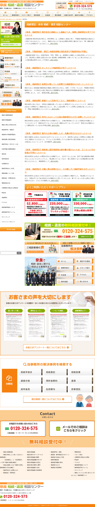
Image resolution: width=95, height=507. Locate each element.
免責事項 (4, 197)
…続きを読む (53, 43)
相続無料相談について (8, 207)
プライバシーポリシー (8, 222)
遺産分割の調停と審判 (33, 465)
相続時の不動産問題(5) (8, 134)
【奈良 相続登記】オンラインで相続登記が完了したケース (50, 68)
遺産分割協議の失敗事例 (34, 470)
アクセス (4, 202)
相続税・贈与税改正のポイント (60, 454)
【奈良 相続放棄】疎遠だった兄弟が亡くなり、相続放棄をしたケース (55, 101)
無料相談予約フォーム (8, 212)
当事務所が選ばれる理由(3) (10, 188)
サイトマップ (89, 1)
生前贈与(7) (5, 163)
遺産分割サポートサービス (35, 454)
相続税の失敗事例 (56, 467)
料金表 (4, 192)
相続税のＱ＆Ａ (55, 465)
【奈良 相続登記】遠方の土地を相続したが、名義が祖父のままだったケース (58, 133)
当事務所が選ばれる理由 (82, 457)
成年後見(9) (5, 159)
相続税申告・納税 (56, 452)
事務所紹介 (78, 452)
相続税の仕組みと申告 (57, 457)
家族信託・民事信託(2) (8, 178)
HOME (71, 1)
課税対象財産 (55, 459)
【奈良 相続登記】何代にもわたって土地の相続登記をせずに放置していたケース (60, 117)
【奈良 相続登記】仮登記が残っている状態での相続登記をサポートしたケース (59, 84)
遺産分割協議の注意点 (33, 462)
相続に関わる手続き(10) (9, 125)
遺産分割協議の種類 (33, 457)
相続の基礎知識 (8, 452)
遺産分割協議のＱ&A (33, 467)
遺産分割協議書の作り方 (34, 459)
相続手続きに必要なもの (10, 470)
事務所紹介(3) (6, 183)
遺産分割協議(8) (6, 120)
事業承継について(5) (8, 173)
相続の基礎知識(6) (7, 115)
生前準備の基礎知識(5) (8, 149)
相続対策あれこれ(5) (8, 168)
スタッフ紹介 (79, 454)
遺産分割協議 (31, 452)
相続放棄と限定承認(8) (8, 139)
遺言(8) (4, 154)
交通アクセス (79, 1)
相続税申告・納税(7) (8, 129)
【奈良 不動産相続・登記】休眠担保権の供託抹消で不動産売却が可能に (56, 51)
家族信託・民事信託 (9, 472)
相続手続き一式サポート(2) (10, 144)
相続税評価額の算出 (57, 462)
